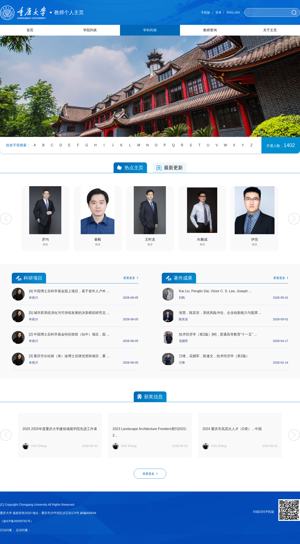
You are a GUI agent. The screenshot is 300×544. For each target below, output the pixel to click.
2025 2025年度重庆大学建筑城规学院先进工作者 (59, 429)
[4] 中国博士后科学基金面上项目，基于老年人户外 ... (69, 291)
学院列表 (90, 30)
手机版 (205, 12)
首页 (30, 30)
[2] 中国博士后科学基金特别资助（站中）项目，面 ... (69, 334)
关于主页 (270, 30)
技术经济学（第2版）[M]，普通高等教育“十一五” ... (218, 334)
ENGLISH (233, 12)
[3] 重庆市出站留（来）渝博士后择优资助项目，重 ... (69, 356)
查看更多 (130, 278)
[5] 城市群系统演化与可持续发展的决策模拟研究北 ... (69, 313)
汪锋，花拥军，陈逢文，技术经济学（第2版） (214, 356)
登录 (218, 12)
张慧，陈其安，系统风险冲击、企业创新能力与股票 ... (220, 313)
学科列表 (150, 30)
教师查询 (210, 30)
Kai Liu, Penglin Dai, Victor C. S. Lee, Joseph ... (215, 291)
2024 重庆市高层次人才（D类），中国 (232, 429)
